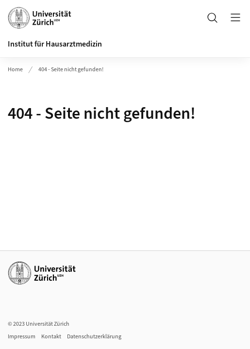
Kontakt (51, 337)
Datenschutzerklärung (94, 337)
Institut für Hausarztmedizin (55, 44)
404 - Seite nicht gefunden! (70, 69)
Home (15, 69)
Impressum (21, 337)
